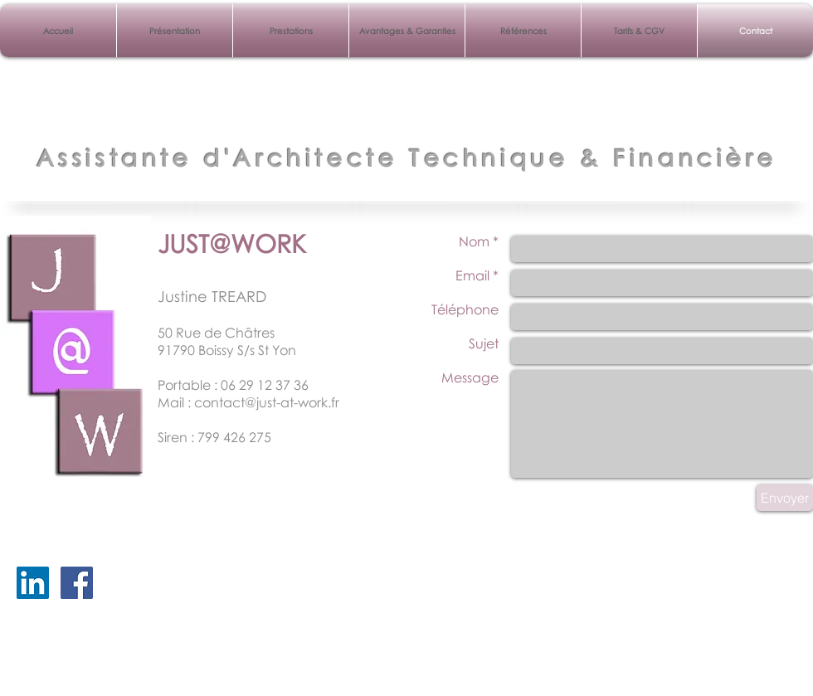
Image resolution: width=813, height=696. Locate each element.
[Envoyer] (785, 497)
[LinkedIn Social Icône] (33, 583)
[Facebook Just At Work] (77, 583)
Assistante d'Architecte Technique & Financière (407, 158)
